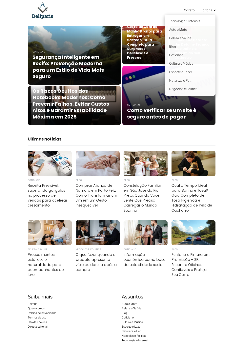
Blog (124, 313)
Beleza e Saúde (131, 308)
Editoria (206, 10)
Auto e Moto (129, 303)
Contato (189, 10)
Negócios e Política (134, 335)
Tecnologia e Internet (135, 340)
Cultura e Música (132, 322)
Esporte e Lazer (131, 326)
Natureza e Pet (131, 331)
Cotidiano (128, 317)
